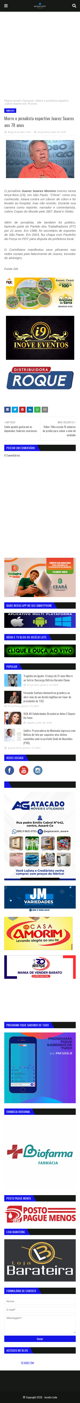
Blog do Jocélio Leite (19, 132)
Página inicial (12, 100)
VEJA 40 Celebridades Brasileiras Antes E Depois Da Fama (49, 716)
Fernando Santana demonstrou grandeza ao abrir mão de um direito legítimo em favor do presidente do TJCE (47, 697)
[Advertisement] (40, 53)
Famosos (28, 100)
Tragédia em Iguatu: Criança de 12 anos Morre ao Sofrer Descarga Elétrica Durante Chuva (48, 678)
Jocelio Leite (50, 1397)
